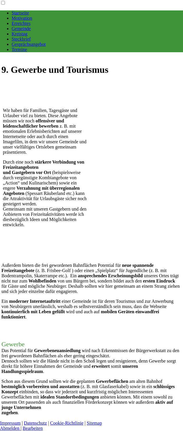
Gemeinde (21, 28)
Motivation (22, 18)
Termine (19, 49)
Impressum (10, 423)
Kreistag (19, 33)
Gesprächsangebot (29, 44)
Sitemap (94, 423)
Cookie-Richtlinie (67, 423)
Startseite (20, 12)
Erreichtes (21, 23)
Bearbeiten (33, 428)
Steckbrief (21, 39)
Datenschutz (35, 423)
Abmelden (10, 428)
